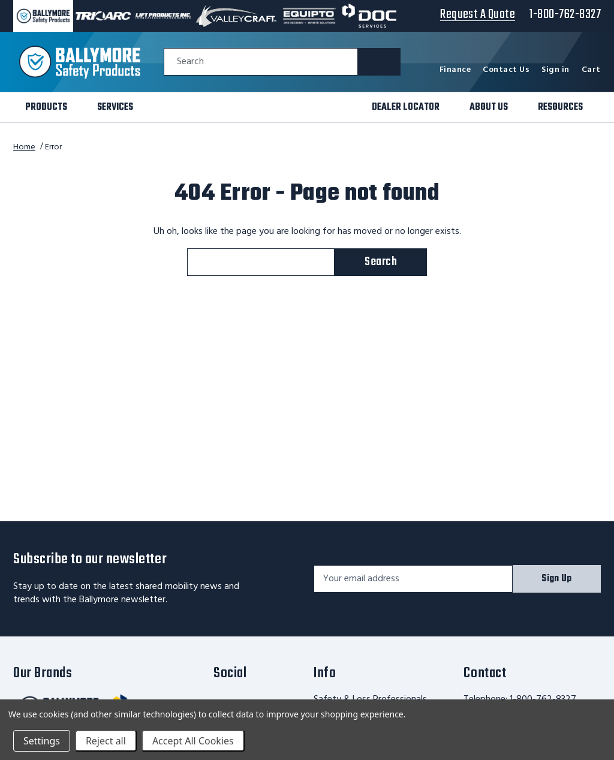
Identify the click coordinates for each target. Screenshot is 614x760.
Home (24, 147)
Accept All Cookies (193, 740)
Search (190, 62)
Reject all (106, 740)
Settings (41, 740)
